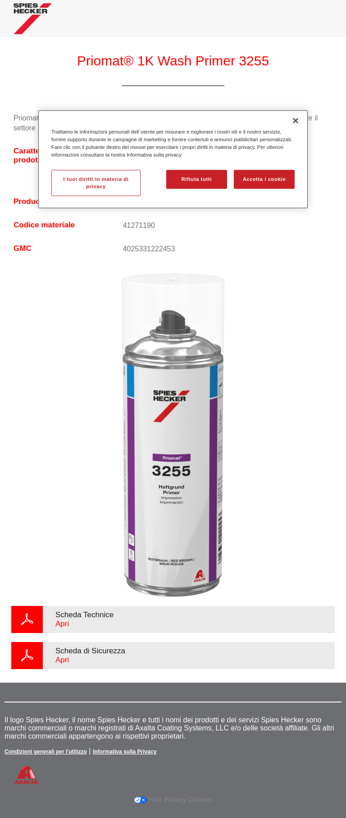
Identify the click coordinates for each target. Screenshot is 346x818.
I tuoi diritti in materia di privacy (96, 182)
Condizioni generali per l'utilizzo (46, 752)
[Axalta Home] (33, 25)
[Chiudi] (295, 120)
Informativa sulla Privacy (124, 752)
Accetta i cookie (264, 179)
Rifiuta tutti (197, 179)
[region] (173, 159)
